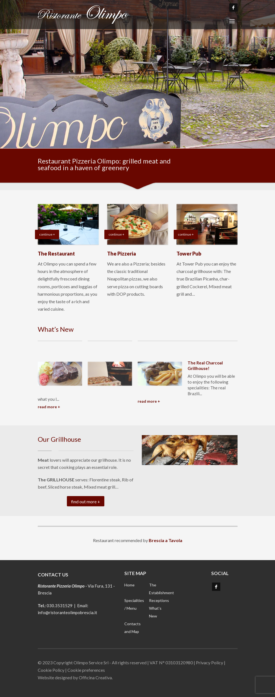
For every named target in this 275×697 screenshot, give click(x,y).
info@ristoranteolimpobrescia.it (67, 612)
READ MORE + (49, 406)
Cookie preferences (86, 670)
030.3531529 (59, 605)
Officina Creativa (95, 677)
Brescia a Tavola (165, 540)
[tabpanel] (137, 74)
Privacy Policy (209, 662)
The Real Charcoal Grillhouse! (205, 365)
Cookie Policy (51, 670)
